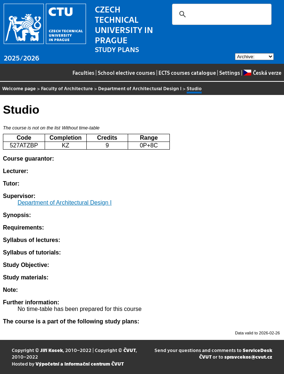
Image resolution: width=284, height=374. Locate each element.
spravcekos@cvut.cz (248, 356)
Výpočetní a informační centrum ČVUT (80, 363)
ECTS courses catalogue (187, 72)
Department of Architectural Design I (140, 88)
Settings (229, 72)
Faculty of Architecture (67, 88)
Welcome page (19, 88)
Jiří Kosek (51, 350)
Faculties (83, 72)
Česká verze (262, 72)
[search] (220, 14)
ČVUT (129, 350)
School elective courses (126, 72)
